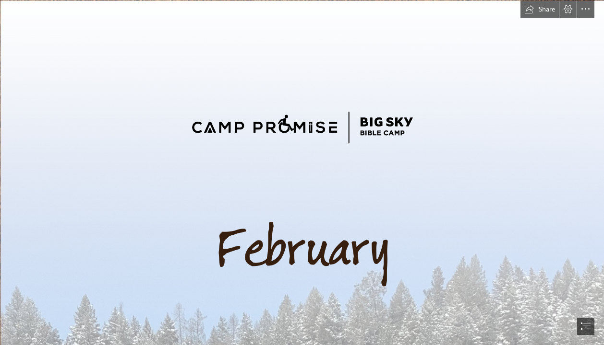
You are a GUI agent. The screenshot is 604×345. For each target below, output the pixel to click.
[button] (539, 9)
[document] (302, 172)
